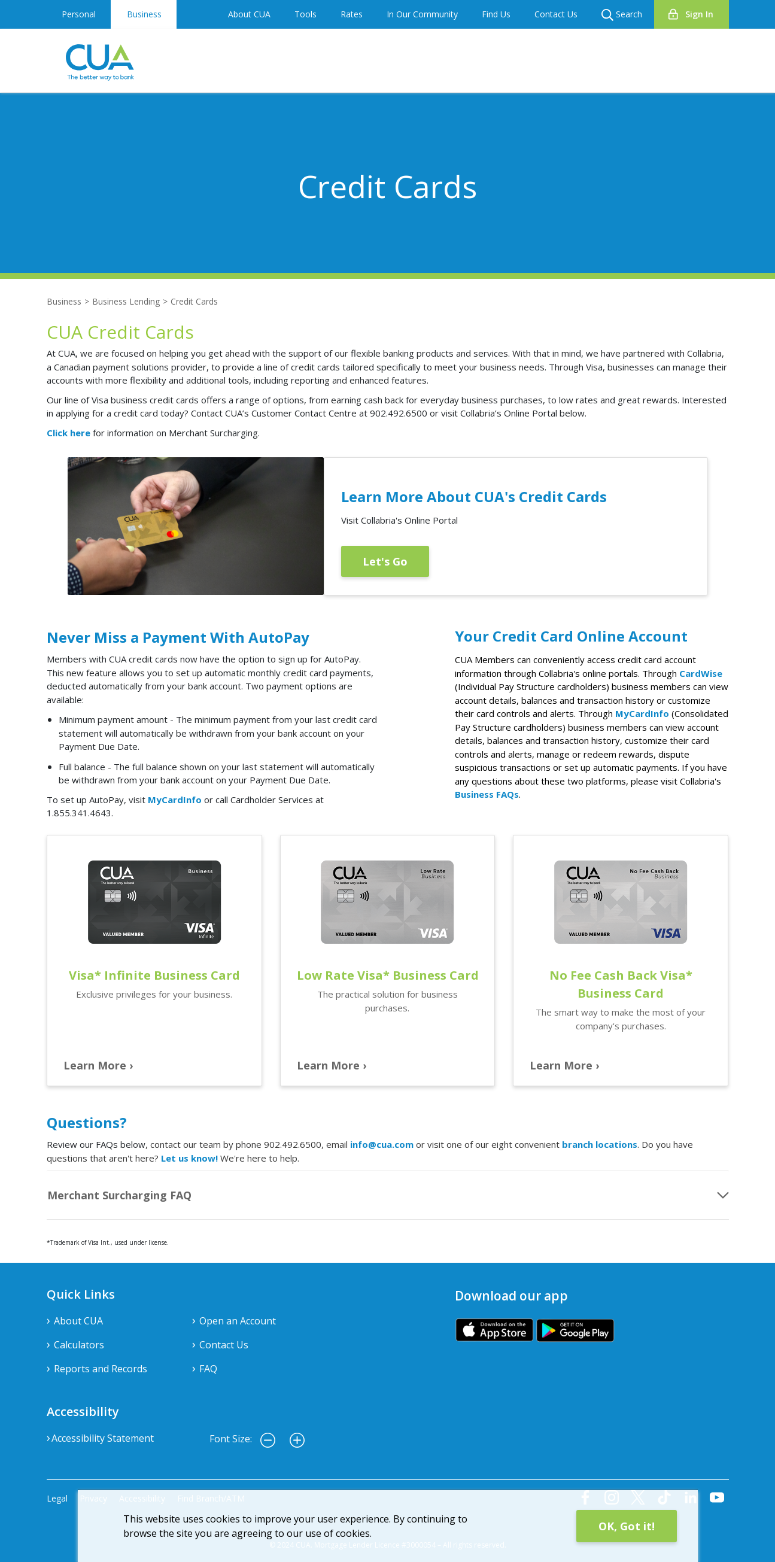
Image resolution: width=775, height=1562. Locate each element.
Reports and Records (100, 1368)
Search (621, 14)
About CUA (249, 14)
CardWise (700, 673)
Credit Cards (194, 301)
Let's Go (385, 561)
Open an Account (237, 1320)
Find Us (496, 14)
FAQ (208, 1368)
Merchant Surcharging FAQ (119, 1195)
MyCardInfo (175, 800)
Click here (68, 433)
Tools (305, 14)
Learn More (94, 1065)
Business (144, 14)
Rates (352, 14)
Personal (79, 14)
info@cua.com (382, 1144)
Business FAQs (487, 794)
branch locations (599, 1144)
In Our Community (422, 14)
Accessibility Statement (102, 1438)
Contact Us (556, 14)
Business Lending (126, 301)
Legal (57, 1498)
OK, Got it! (626, 1526)
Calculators (79, 1344)
